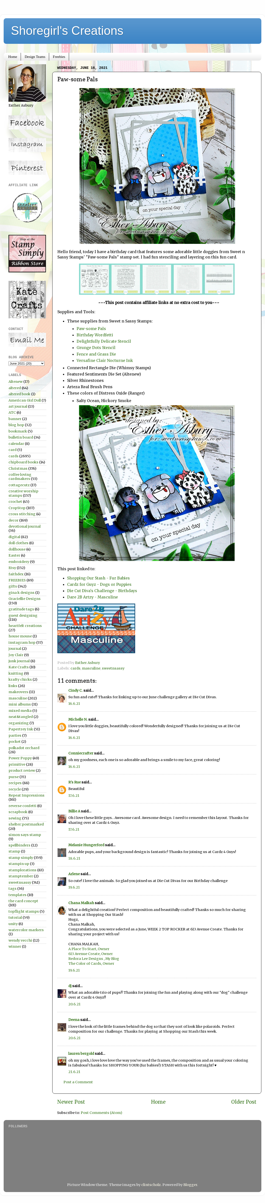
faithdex (16, 574)
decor (13, 520)
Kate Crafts (19, 667)
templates (17, 895)
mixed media (20, 710)
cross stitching (22, 514)
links (13, 686)
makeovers (18, 692)
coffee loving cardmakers (20, 476)
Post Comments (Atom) (101, 1113)
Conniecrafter (80, 753)
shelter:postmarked (26, 824)
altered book (19, 394)
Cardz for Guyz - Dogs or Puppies (99, 584)
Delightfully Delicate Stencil (104, 341)
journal (15, 648)
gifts (13, 586)
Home (12, 57)
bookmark (18, 431)
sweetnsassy (113, 668)
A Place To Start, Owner (88, 949)
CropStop (17, 508)
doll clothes (18, 543)
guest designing (23, 615)
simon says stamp (25, 835)
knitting (16, 673)
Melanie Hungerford (86, 845)
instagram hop (22, 642)
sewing (15, 818)
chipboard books (23, 462)
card (13, 450)
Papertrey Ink (21, 729)
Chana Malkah (81, 903)
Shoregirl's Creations (67, 30)
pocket (15, 741)
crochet (15, 501)
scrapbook (18, 812)
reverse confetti (22, 806)
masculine (91, 668)
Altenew (16, 381)
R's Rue (74, 782)
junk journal (19, 661)
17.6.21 (73, 795)
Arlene (74, 874)
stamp (14, 851)
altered (15, 388)
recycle (15, 789)
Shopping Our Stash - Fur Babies (98, 578)
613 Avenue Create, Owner (90, 954)
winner (15, 946)
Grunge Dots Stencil (96, 347)
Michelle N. (78, 719)
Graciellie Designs (25, 599)
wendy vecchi (20, 940)
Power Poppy (20, 758)
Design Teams (35, 57)
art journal (18, 406)
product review (22, 770)
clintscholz (151, 1185)
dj (69, 986)
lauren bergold (81, 1053)
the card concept (23, 901)
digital (14, 537)
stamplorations (22, 870)
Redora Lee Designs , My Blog (93, 958)
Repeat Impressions (26, 795)
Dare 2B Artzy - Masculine (92, 597)
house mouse (20, 636)
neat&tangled (21, 717)
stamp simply (21, 857)
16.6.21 (74, 703)
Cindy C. (75, 690)
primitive (17, 764)
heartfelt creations (25, 626)
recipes (15, 783)
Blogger (190, 1185)
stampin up (19, 864)
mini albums (20, 704)
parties (15, 735)
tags (13, 888)
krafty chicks (20, 679)
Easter (14, 555)
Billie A (74, 811)
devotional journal (25, 526)
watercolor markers (26, 930)
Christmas (18, 468)
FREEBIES (17, 580)
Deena (74, 1020)
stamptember (21, 876)
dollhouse (17, 549)
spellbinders (19, 845)
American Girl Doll (25, 400)
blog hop (16, 425)
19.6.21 (74, 887)
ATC (12, 412)
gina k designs (22, 592)
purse (14, 777)
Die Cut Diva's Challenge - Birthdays (102, 590)
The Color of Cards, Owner (91, 963)
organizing (19, 723)
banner (15, 419)
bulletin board (21, 437)
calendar (16, 443)
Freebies (59, 57)
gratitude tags (21, 609)
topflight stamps (24, 911)
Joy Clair (16, 655)
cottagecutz (19, 485)
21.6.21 (74, 1072)
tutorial (15, 917)
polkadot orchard (24, 748)
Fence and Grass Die (97, 354)
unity (13, 924)
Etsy (12, 568)
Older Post (243, 1102)
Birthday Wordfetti (95, 334)
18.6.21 (74, 858)
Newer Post (71, 1102)
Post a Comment (78, 1082)
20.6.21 (74, 1004)
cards (75, 668)
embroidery (19, 562)
